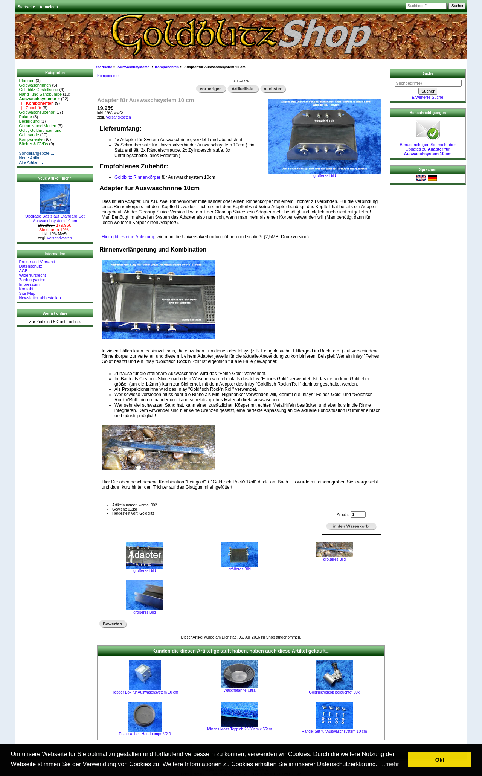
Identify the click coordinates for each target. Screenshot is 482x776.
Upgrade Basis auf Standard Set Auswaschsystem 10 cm (55, 216)
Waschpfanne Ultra (240, 690)
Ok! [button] (439, 760)
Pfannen (26, 80)
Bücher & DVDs (33, 144)
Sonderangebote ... (36, 153)
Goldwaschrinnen (35, 85)
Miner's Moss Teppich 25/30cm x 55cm (239, 729)
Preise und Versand (37, 261)
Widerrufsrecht (32, 275)
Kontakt (26, 289)
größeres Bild (144, 569)
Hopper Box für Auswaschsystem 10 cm (144, 692)
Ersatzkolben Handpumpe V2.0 (145, 734)
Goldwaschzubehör (36, 112)
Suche (427, 73)
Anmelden (49, 7)
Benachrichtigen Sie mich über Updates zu (428, 147)
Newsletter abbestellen (40, 298)
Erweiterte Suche (428, 97)
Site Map (27, 293)
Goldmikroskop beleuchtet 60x (334, 692)
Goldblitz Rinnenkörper (137, 177)
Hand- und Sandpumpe (40, 94)
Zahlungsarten (32, 279)
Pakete (25, 116)
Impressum (29, 284)
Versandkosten (59, 238)
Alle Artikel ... (31, 162)
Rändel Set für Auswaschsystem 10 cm (334, 731)
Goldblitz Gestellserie (38, 89)
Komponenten (32, 139)
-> (39, 98)
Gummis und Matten (37, 125)
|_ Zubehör (30, 107)
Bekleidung (29, 121)
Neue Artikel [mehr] (55, 178)
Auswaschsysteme (133, 67)
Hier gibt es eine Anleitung (128, 236)
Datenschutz (30, 266)
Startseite (26, 7)
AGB (23, 270)
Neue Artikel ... (32, 158)
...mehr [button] (389, 764)
